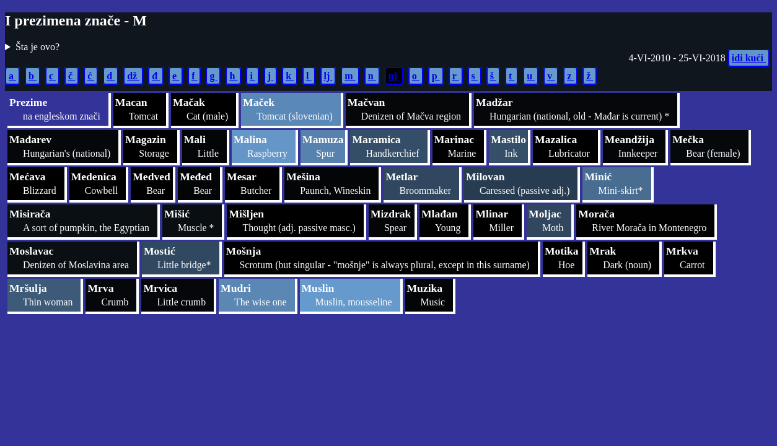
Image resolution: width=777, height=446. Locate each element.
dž (133, 76)
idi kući (749, 58)
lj (328, 76)
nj (394, 76)
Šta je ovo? (37, 47)
